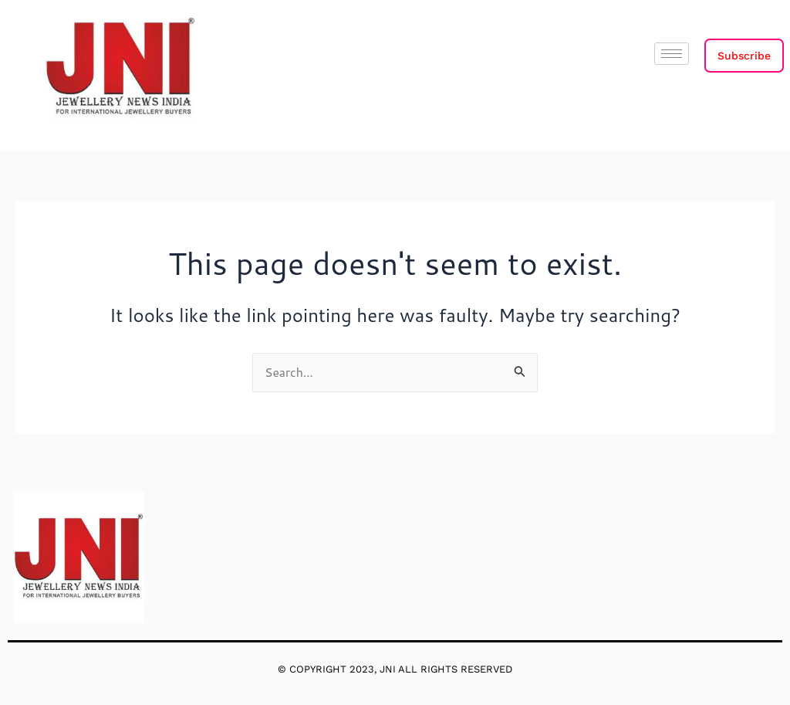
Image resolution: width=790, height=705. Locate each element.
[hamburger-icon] (671, 53)
